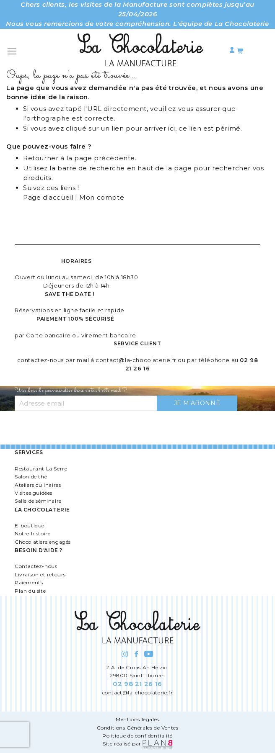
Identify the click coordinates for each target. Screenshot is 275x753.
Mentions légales (137, 719)
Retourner (40, 158)
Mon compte (101, 197)
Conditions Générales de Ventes (138, 728)
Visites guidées (33, 493)
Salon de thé (31, 476)
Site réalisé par (137, 743)
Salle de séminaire (38, 501)
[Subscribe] (197, 403)
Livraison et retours (40, 574)
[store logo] (140, 51)
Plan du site (30, 591)
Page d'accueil (48, 197)
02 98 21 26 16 (137, 684)
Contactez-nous (36, 566)
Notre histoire (32, 533)
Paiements (29, 582)
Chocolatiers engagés (43, 542)
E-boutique (29, 525)
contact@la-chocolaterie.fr (136, 360)
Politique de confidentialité (137, 735)
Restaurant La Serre (41, 468)
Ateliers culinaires (38, 485)
